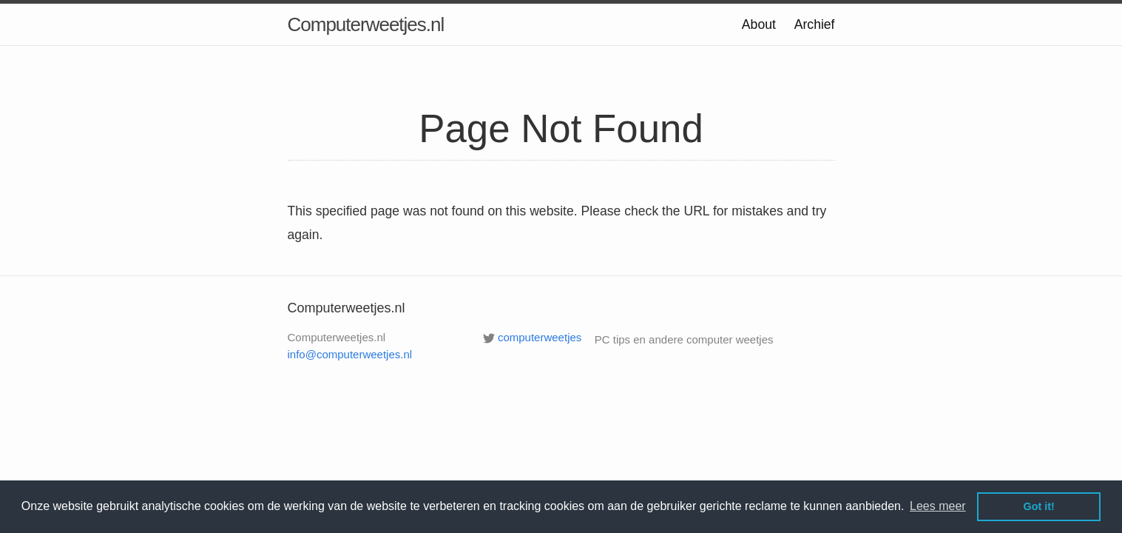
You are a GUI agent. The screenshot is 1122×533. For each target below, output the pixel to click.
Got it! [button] (1039, 506)
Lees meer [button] (938, 506)
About (759, 24)
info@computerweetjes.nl (350, 354)
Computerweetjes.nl (366, 24)
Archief (814, 24)
